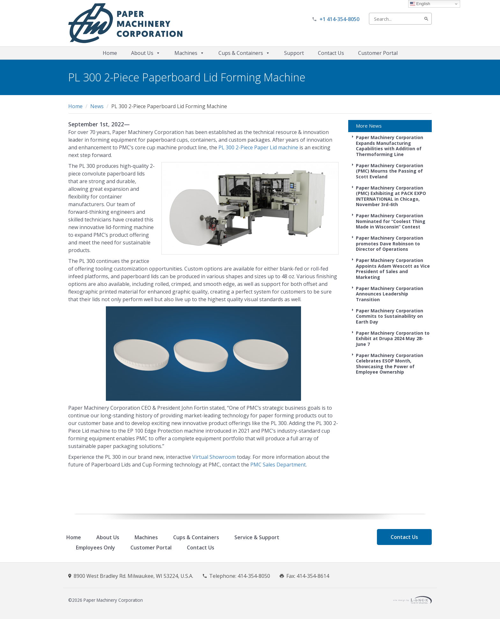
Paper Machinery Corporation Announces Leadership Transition (389, 293)
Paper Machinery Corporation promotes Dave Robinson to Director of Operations (389, 243)
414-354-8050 (254, 575)
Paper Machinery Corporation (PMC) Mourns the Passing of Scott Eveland (389, 171)
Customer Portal (378, 52)
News (97, 106)
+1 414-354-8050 (339, 19)
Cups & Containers (244, 53)
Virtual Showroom (214, 456)
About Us (145, 53)
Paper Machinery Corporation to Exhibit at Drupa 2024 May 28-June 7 (393, 338)
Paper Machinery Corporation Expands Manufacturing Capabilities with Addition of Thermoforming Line (389, 145)
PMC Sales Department (278, 464)
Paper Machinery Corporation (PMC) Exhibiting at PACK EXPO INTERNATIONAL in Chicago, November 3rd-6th (391, 196)
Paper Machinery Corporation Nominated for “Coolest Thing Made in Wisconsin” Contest (390, 221)
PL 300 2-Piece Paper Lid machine (258, 147)
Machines (189, 53)
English (420, 3)
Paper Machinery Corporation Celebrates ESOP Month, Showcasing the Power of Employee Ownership (389, 363)
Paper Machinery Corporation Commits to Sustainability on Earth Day (389, 316)
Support (294, 52)
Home (110, 52)
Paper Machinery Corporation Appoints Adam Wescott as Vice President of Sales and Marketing (393, 268)
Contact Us (331, 52)
